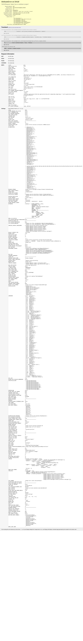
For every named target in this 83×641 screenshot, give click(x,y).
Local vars (6, 34)
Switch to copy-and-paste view (14, 28)
